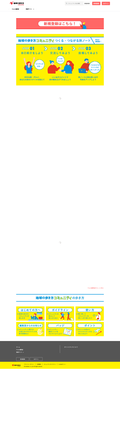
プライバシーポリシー (29, 429)
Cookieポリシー (62, 429)
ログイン (106, 3)
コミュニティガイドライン (50, 429)
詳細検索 (87, 3)
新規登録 (96, 3)
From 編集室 (15, 9)
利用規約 (39, 429)
